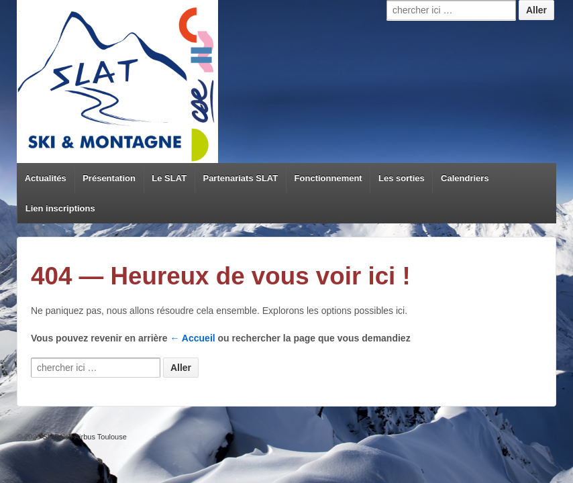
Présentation (109, 178)
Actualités (45, 178)
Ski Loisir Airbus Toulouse (84, 437)
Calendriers (465, 178)
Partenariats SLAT (240, 178)
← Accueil (192, 338)
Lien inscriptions (60, 208)
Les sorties (401, 178)
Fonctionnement (328, 178)
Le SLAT (169, 178)
